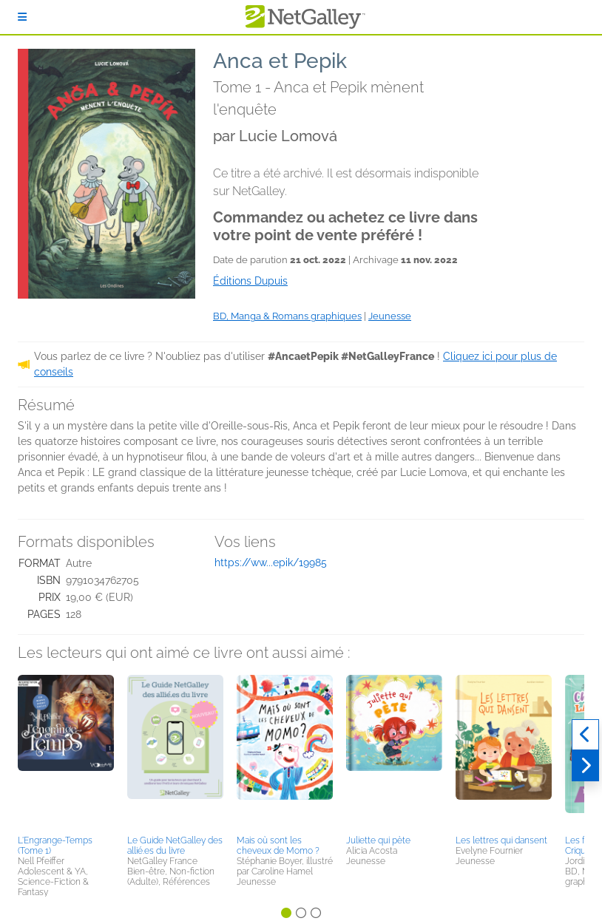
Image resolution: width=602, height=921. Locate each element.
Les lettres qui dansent (501, 840)
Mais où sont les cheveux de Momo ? (278, 845)
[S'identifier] (22, 17)
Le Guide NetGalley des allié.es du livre (175, 845)
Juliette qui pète (378, 840)
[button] (66, 752)
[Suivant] (585, 765)
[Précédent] (585, 734)
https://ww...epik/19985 (270, 562)
